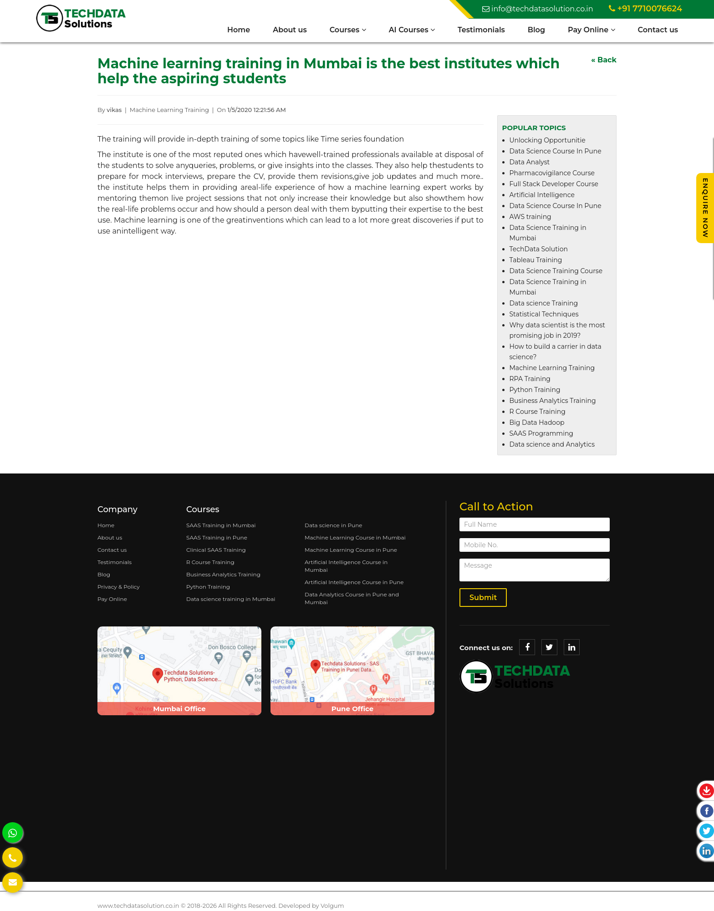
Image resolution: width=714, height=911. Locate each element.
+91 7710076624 (645, 9)
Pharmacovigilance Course (552, 173)
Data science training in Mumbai (230, 599)
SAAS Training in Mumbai (221, 525)
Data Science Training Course (556, 271)
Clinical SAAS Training (216, 550)
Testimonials (481, 29)
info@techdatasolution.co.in (537, 9)
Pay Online (591, 29)
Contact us (658, 29)
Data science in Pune (333, 525)
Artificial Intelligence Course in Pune (354, 582)
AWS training (530, 217)
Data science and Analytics (552, 445)
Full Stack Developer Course (554, 184)
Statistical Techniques (544, 314)
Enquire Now (705, 208)
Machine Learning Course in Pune (351, 550)
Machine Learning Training (552, 368)
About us (289, 29)
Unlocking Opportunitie (548, 141)
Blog (536, 29)
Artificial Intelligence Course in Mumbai (346, 566)
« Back (604, 60)
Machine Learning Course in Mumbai (355, 537)
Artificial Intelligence (542, 195)
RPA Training (530, 379)
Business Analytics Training (553, 401)
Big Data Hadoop (537, 423)
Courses (347, 29)
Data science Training (544, 304)
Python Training (535, 390)
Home (238, 29)
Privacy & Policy (118, 587)
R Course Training (538, 412)
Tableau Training (536, 260)
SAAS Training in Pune (216, 537)
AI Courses (411, 29)
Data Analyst (530, 162)
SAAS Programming (541, 434)
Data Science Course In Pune (556, 152)
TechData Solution (539, 249)
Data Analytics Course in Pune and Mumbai (352, 598)
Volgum (332, 905)
